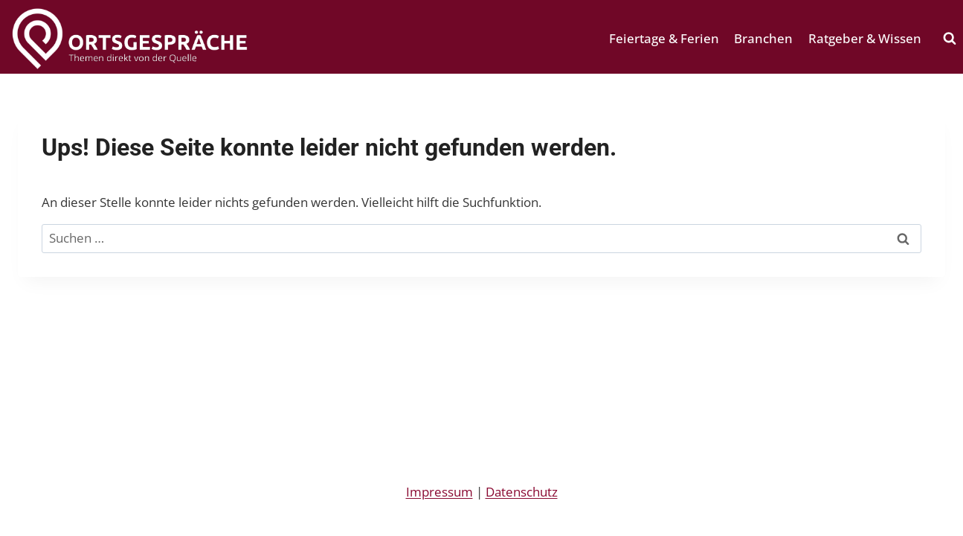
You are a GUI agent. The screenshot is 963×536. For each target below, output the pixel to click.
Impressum (439, 491)
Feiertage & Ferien (664, 38)
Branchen (763, 38)
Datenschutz (522, 491)
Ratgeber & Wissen (864, 38)
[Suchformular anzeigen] (949, 38)
